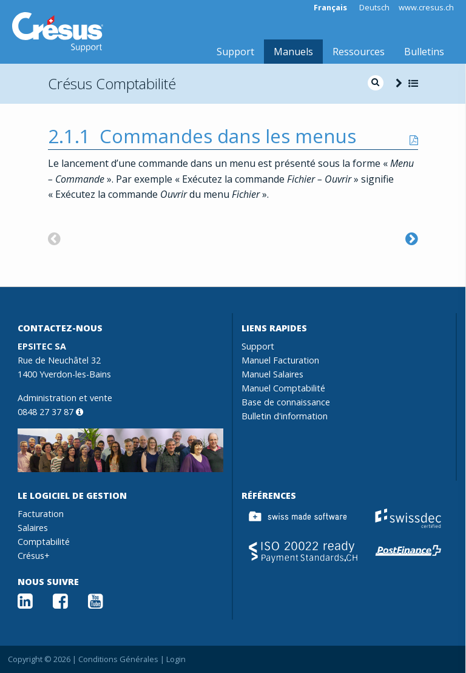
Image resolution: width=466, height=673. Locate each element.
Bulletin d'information (284, 416)
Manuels (293, 51)
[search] (375, 82)
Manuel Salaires (272, 374)
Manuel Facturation (280, 360)
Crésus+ (34, 555)
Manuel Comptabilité (283, 388)
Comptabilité (44, 541)
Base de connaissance (285, 402)
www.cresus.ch (426, 8)
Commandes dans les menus (228, 136)
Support (235, 51)
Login (176, 659)
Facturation (41, 513)
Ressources (359, 51)
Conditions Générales (118, 659)
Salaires (33, 527)
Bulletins (424, 51)
